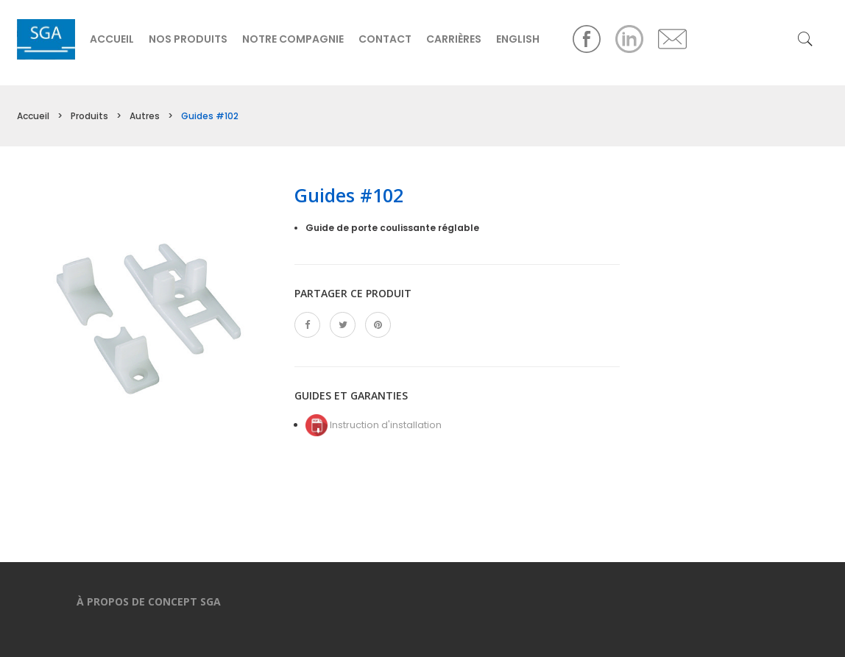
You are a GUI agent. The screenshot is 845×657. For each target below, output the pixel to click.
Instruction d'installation (373, 425)
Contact (384, 39)
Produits (89, 116)
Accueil (112, 39)
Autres (145, 116)
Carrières (453, 39)
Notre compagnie (293, 39)
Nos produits (188, 39)
